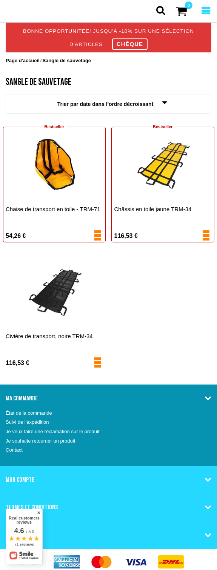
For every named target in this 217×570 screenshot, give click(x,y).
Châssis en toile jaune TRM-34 (153, 209)
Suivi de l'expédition (27, 422)
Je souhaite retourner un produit (40, 441)
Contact (14, 450)
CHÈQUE (130, 44)
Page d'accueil (23, 60)
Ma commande (22, 398)
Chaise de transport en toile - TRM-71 (53, 209)
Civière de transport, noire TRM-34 (49, 336)
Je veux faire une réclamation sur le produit (53, 431)
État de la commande (29, 413)
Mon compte (20, 479)
